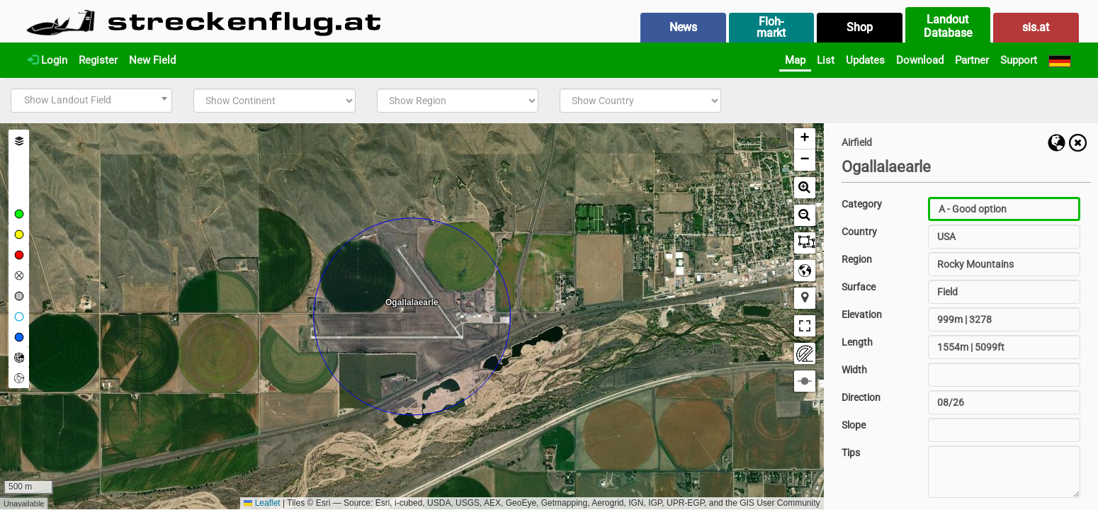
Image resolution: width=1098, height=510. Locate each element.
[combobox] (91, 101)
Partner (972, 60)
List (825, 60)
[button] (804, 138)
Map (795, 60)
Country (859, 231)
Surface (859, 287)
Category (862, 204)
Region (857, 259)
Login (47, 60)
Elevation (862, 314)
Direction (861, 397)
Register (98, 60)
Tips (851, 452)
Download (920, 60)
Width (854, 369)
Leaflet (262, 503)
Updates (865, 60)
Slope (854, 425)
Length (857, 342)
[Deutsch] (1060, 60)
